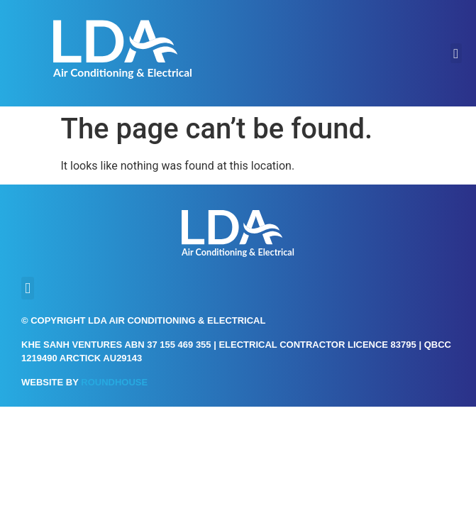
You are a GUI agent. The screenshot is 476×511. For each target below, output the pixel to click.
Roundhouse (114, 382)
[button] (456, 53)
